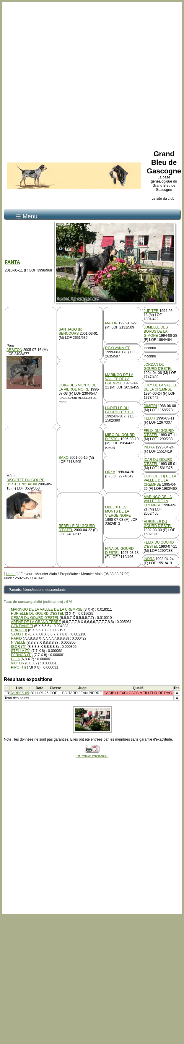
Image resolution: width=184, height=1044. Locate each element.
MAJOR (111, 323)
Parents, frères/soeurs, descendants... (39, 590)
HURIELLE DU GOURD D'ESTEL (119, 410)
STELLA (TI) (20, 651)
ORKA (110, 472)
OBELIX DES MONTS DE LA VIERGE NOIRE (118, 511)
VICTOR (17, 663)
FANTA (12, 262)
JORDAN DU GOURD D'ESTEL (158, 366)
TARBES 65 (19, 693)
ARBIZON (14, 350)
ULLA (15, 659)
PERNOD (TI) (21, 655)
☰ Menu (27, 216)
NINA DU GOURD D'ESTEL (119, 551)
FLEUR (149, 418)
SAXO (64, 458)
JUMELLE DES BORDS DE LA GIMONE (156, 331)
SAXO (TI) (19, 634)
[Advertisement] (90, 75)
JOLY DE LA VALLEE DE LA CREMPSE (160, 387)
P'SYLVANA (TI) (117, 348)
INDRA (149, 447)
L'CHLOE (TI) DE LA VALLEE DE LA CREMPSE (160, 480)
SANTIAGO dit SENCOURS (70, 331)
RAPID (16, 638)
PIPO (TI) (18, 667)
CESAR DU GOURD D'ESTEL (35, 618)
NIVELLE (18, 642)
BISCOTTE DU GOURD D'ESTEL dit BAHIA (25, 482)
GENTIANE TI (22, 626)
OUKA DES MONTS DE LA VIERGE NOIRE (78, 387)
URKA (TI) (19, 630)
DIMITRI (150, 406)
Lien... (11, 574)
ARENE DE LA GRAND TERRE (36, 622)
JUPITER (151, 311)
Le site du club (163, 198)
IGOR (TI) (19, 647)
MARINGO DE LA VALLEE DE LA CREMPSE (119, 379)
